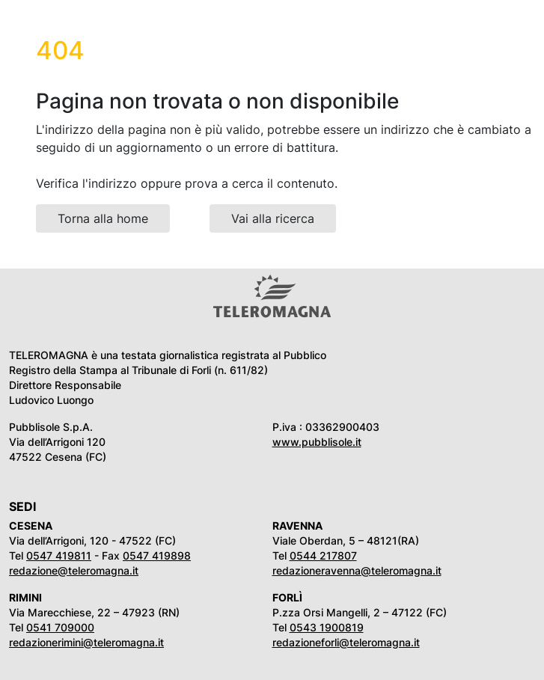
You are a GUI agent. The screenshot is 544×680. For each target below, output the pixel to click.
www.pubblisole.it (316, 441)
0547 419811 (58, 555)
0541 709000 (60, 627)
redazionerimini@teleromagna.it (86, 642)
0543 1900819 (327, 627)
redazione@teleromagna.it (73, 570)
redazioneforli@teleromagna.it (346, 642)
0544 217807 (323, 555)
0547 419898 (157, 555)
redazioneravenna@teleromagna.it (356, 570)
